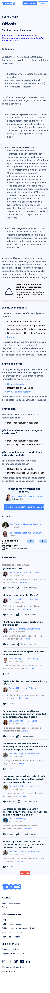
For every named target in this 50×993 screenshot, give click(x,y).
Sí (30, 541)
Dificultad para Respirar (19, 392)
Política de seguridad (11, 937)
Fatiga (10, 337)
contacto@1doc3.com (13, 967)
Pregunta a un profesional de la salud (25, 507)
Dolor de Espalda (15, 384)
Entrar (43, 4)
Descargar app (30, 3)
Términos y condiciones (12, 932)
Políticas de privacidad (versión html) (18, 928)
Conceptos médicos (10, 949)
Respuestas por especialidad (14, 954)
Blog (4, 920)
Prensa (5, 907)
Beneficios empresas (11, 903)
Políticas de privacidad (11, 924)
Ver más (25, 873)
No (43, 541)
